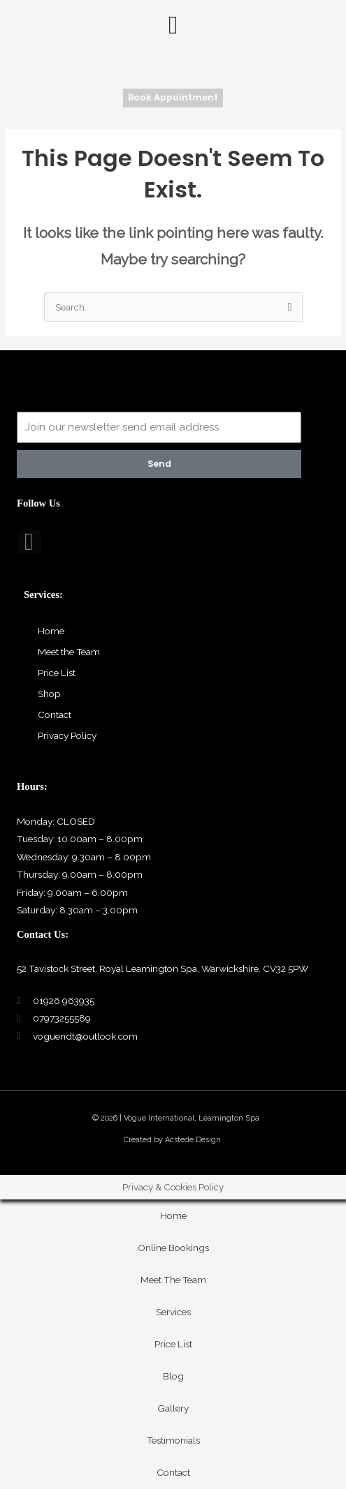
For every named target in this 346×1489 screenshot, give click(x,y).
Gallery (173, 1408)
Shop (49, 693)
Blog (173, 1376)
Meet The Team (173, 1279)
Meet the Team (69, 651)
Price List (56, 672)
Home (51, 630)
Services (173, 1311)
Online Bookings (173, 1247)
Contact (54, 714)
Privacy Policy (67, 735)
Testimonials (173, 1440)
